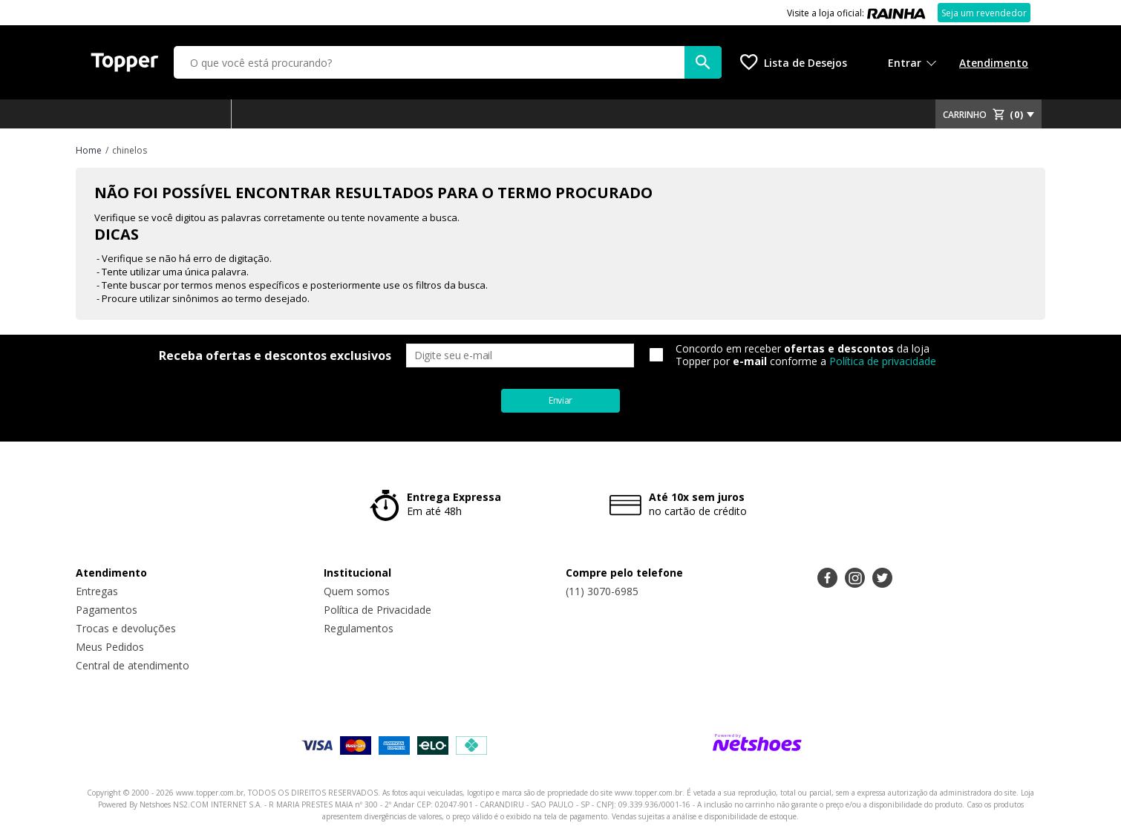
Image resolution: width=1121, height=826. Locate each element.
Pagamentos (106, 610)
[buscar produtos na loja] (703, 62)
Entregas (97, 591)
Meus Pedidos (110, 647)
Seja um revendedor (984, 13)
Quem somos (357, 591)
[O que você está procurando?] (448, 62)
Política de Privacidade (377, 610)
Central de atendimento (132, 665)
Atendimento (993, 63)
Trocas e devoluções (126, 628)
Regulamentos (358, 628)
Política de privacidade (882, 361)
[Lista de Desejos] (793, 62)
